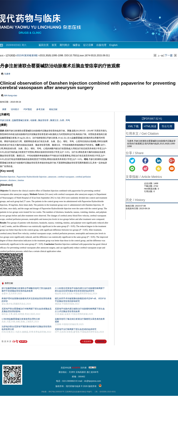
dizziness (12, 180)
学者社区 (100, 341)
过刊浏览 (10, 55)
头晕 (62, 120)
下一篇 (169, 55)
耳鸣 (68, 120)
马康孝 (7, 74)
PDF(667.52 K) (152, 118)
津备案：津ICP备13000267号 (53, 392)
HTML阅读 (150, 126)
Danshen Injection (7, 177)
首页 (54, 45)
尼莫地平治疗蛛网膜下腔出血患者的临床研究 (75, 329)
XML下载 (133, 126)
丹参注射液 (5, 120)
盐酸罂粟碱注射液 (20, 120)
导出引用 (167, 126)
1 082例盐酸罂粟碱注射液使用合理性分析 (21, 319)
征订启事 (88, 45)
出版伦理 (101, 45)
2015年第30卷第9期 (27, 55)
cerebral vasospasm (66, 177)
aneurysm (52, 177)
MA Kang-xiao (10, 95)
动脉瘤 (33, 120)
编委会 (76, 45)
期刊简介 (65, 45)
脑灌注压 (54, 120)
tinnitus (21, 180)
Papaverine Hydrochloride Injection (32, 177)
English (113, 45)
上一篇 (160, 56)
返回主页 (44, 45)
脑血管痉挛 (43, 120)
